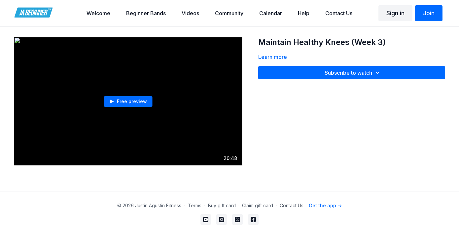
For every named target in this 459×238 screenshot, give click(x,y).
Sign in (395, 13)
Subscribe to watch (353, 73)
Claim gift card (257, 205)
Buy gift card (222, 205)
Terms (194, 205)
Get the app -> (325, 205)
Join (429, 13)
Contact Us (291, 205)
